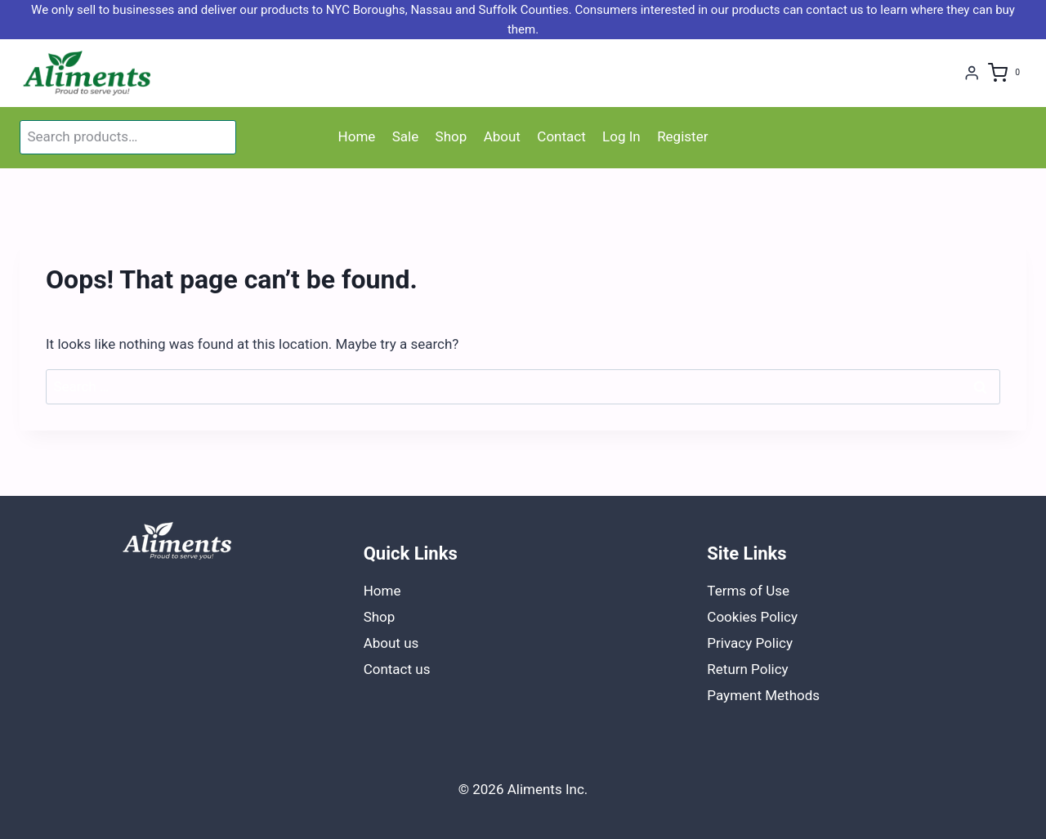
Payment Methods (763, 695)
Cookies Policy (752, 617)
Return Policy (747, 669)
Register (682, 136)
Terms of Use (748, 590)
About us (391, 643)
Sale (405, 136)
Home (357, 136)
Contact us (397, 669)
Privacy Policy (750, 643)
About (502, 136)
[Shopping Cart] (1007, 73)
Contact (561, 136)
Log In (621, 136)
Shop (451, 136)
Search (220, 137)
